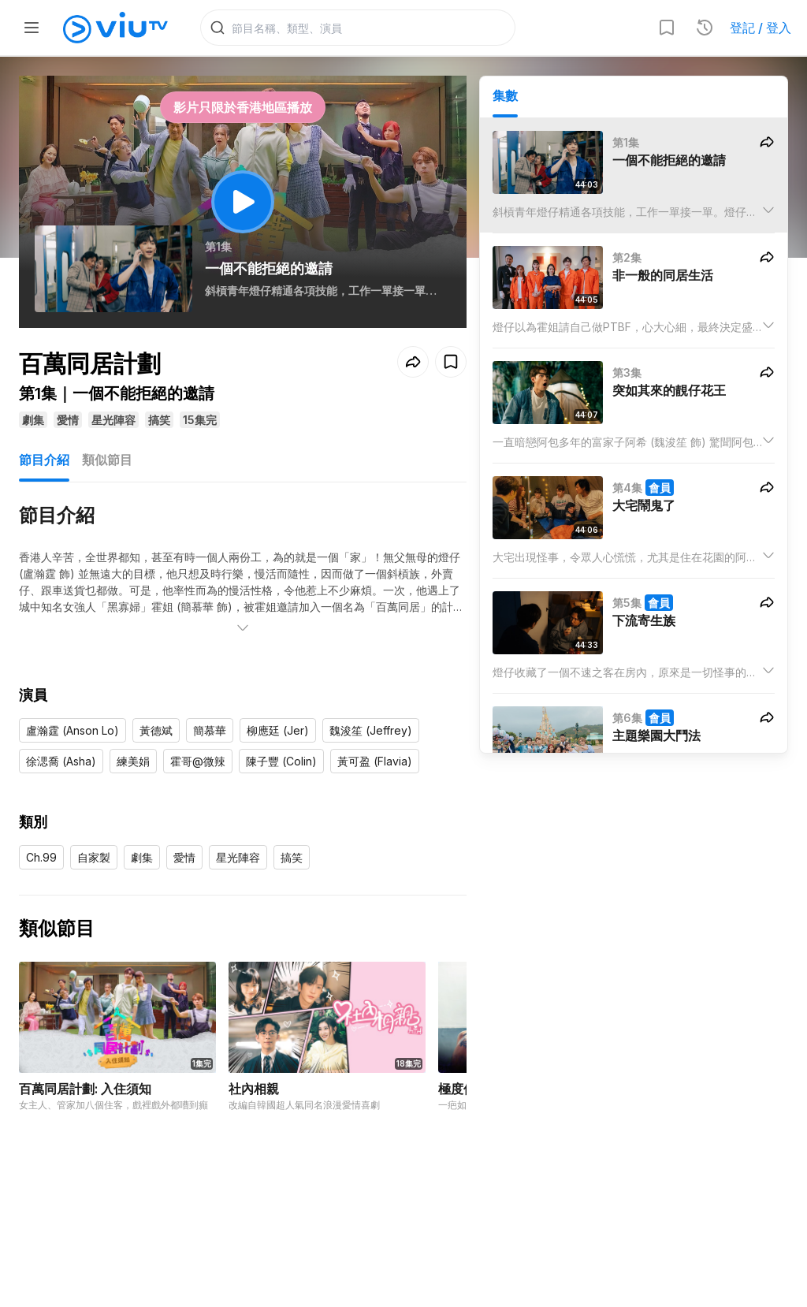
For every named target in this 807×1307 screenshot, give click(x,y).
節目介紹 (44, 460)
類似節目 (107, 460)
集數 (505, 95)
